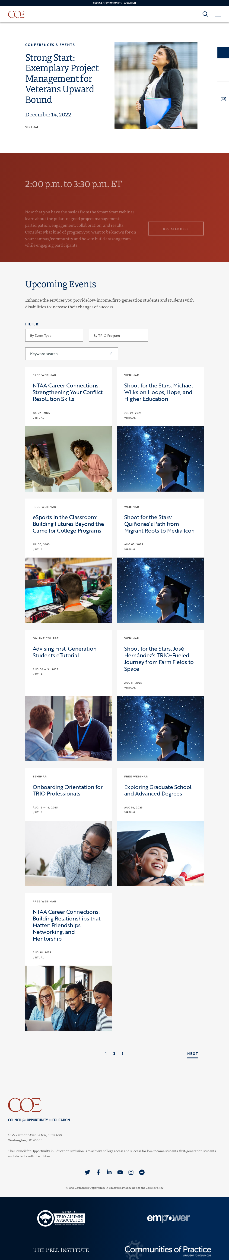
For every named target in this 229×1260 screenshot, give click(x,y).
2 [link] (114, 1053)
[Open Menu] (217, 14)
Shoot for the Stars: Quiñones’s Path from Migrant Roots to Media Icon (159, 524)
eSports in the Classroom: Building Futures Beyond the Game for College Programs (68, 524)
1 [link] (106, 1053)
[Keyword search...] (71, 353)
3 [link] (123, 1053)
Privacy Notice (131, 1187)
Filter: (32, 324)
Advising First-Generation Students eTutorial (65, 652)
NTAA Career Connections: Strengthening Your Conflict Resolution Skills (68, 392)
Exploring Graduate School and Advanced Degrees (157, 790)
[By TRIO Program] (118, 335)
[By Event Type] (54, 335)
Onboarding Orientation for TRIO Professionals (68, 790)
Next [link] (192, 1053)
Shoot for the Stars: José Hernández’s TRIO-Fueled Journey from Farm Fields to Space (159, 658)
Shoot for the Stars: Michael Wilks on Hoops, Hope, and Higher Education (158, 392)
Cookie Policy (154, 1187)
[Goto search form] (205, 14)
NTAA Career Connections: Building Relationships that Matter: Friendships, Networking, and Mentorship (67, 925)
